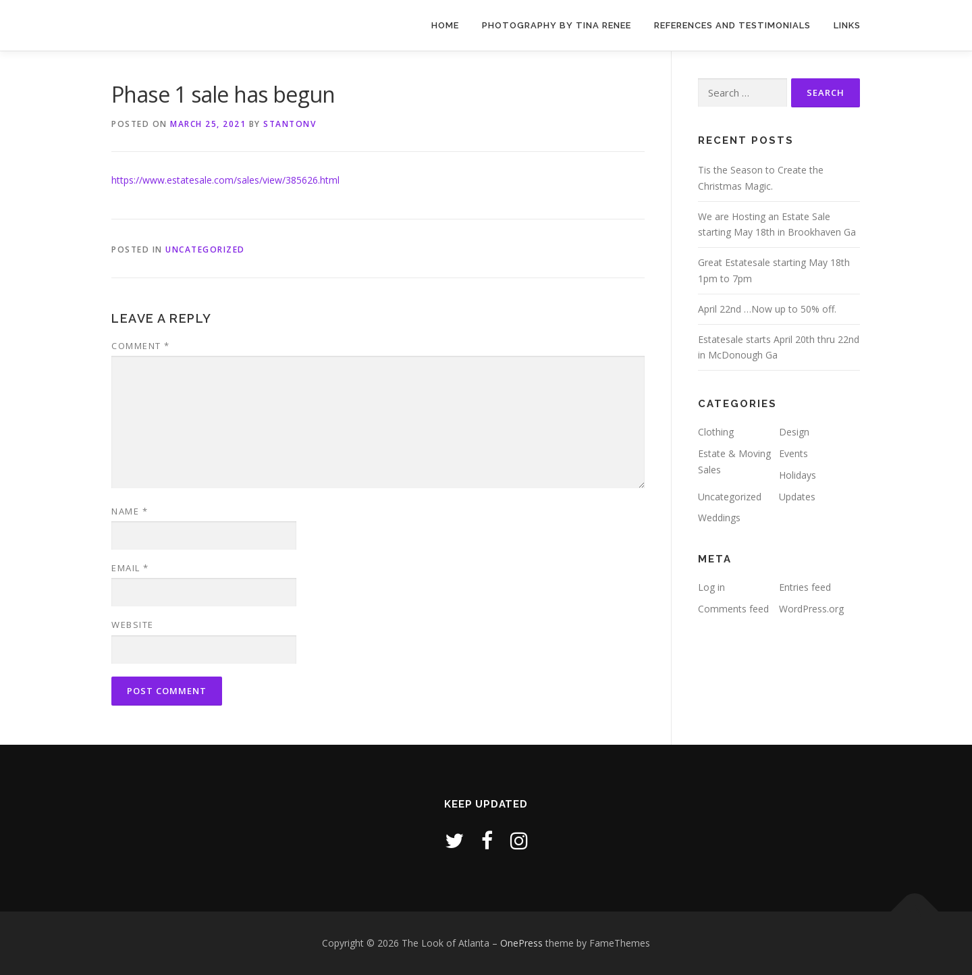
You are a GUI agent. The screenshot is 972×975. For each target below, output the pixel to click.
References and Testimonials (732, 25)
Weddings (719, 517)
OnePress (521, 943)
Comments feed (733, 608)
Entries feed (805, 587)
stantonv (289, 124)
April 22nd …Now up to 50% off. (767, 308)
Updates (797, 496)
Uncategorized (205, 249)
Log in (711, 587)
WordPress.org (811, 608)
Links (847, 25)
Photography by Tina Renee (556, 25)
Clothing (716, 431)
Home (445, 25)
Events (793, 453)
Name (129, 511)
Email (130, 568)
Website (132, 624)
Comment (140, 346)
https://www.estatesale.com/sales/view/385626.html (225, 180)
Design (794, 431)
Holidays (797, 475)
